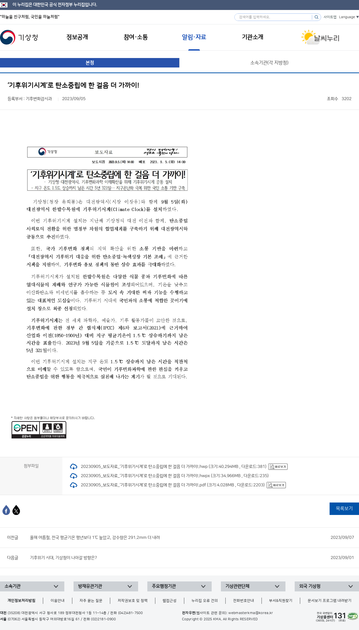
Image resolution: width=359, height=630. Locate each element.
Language (347, 17)
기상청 (19, 37)
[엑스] (16, 510)
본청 (90, 62)
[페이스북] (6, 510)
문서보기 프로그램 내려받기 (330, 601)
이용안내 (58, 601)
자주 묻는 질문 (91, 601)
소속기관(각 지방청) (269, 62)
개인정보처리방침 (21, 601)
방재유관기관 (90, 586)
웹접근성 (170, 601)
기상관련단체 (237, 586)
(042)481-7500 (130, 613)
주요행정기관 (164, 586)
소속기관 (12, 586)
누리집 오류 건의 (204, 601)
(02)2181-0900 (103, 619)
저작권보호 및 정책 (133, 601)
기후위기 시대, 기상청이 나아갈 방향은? (192, 558)
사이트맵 (330, 17)
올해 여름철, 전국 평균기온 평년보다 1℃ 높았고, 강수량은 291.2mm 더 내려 (192, 538)
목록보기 (344, 508)
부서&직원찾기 (280, 601)
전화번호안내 (243, 601)
